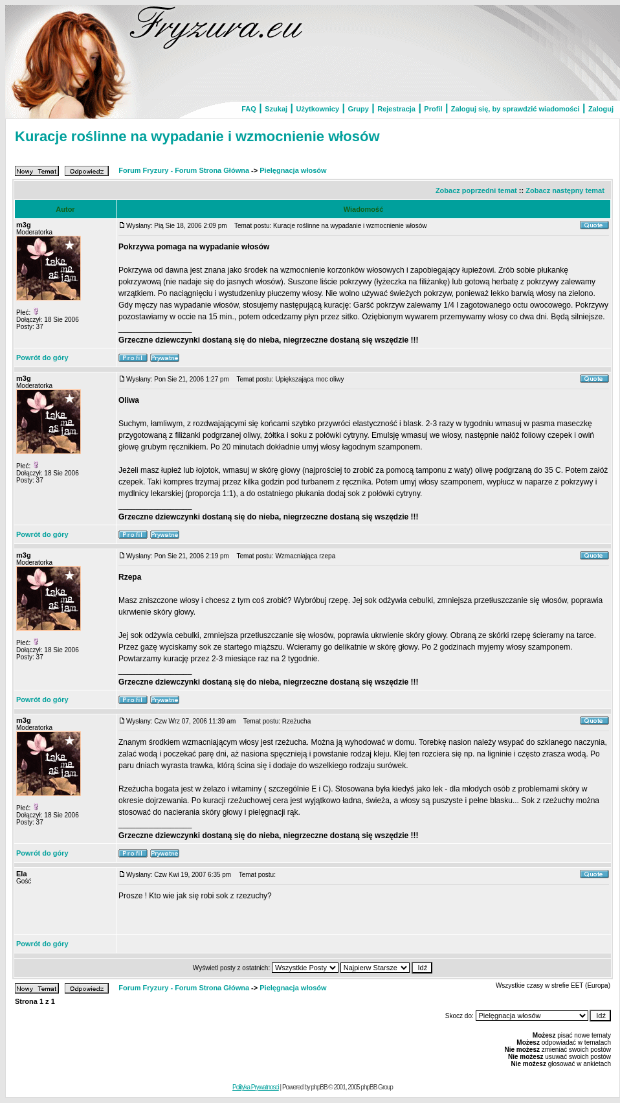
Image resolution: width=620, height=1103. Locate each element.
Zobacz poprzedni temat (476, 190)
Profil (433, 109)
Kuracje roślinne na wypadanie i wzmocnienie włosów (197, 136)
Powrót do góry (42, 357)
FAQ (248, 109)
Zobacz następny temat (565, 190)
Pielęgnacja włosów (293, 170)
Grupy (358, 109)
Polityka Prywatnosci (255, 1087)
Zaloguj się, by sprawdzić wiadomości (515, 109)
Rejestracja (396, 109)
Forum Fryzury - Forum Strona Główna (183, 170)
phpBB (319, 1087)
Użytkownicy (317, 109)
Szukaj (276, 109)
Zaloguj (601, 109)
